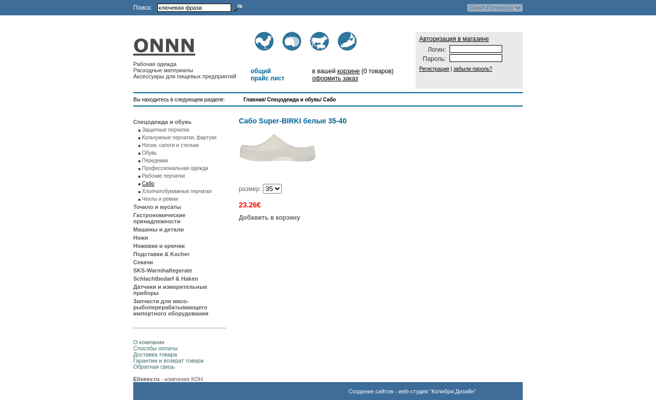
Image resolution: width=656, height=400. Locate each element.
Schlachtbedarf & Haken (165, 279)
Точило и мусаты (157, 207)
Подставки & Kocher (161, 254)
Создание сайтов (370, 391)
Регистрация (434, 69)
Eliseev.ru (146, 379)
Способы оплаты (155, 348)
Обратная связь (154, 367)
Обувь (149, 153)
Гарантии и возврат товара (168, 360)
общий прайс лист (267, 75)
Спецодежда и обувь (293, 99)
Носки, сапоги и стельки (170, 145)
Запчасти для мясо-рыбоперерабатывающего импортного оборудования (171, 307)
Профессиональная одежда (175, 168)
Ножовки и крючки (159, 246)
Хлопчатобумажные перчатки (177, 191)
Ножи (140, 238)
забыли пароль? (473, 69)
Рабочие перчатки (163, 176)
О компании (149, 342)
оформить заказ (335, 78)
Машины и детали (158, 229)
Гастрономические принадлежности (159, 218)
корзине (348, 71)
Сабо (329, 99)
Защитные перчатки (165, 130)
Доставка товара (155, 354)
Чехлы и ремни (160, 199)
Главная (253, 99)
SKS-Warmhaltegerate (162, 270)
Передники (155, 160)
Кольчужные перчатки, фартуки (179, 137)
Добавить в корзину (269, 217)
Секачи (143, 262)
